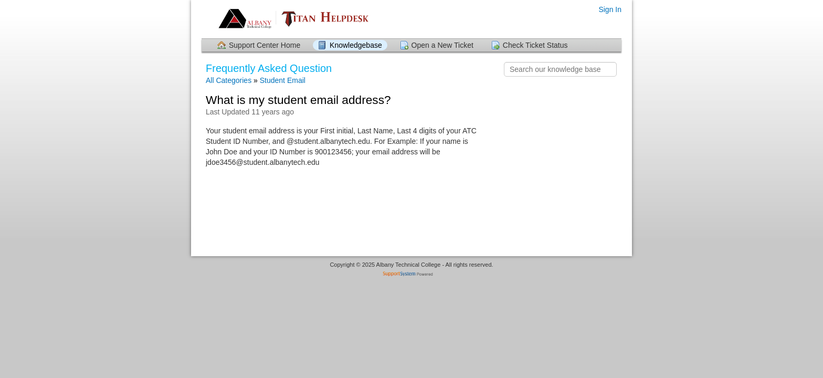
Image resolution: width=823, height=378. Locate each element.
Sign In (609, 9)
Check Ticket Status (535, 45)
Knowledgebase (356, 45)
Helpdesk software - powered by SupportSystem (411, 275)
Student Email (282, 80)
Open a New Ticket (442, 45)
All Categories (228, 80)
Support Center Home (264, 45)
